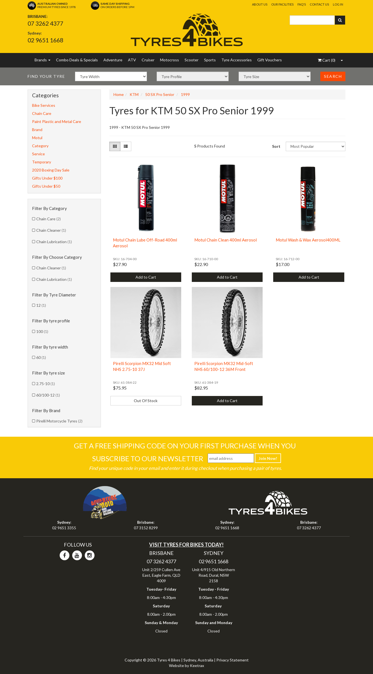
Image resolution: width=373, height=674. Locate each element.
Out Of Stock (146, 400)
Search (333, 76)
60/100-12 (48, 395)
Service (38, 153)
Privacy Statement (232, 660)
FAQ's (301, 4)
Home (118, 94)
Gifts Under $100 (47, 178)
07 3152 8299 (146, 527)
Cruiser (148, 59)
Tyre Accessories (236, 59)
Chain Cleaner (51, 230)
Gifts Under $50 (46, 186)
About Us (259, 4)
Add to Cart (145, 277)
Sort (276, 146)
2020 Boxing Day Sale (50, 170)
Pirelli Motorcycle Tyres (59, 421)
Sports (210, 59)
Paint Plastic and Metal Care (56, 121)
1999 (185, 94)
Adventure (112, 59)
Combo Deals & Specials (77, 59)
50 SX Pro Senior (159, 94)
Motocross (169, 59)
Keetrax (197, 665)
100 (42, 331)
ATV (132, 59)
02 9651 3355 (64, 527)
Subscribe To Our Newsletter (147, 458)
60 (41, 357)
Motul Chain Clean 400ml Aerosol (225, 239)
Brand (37, 129)
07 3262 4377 (45, 23)
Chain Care (41, 113)
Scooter (191, 59)
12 (41, 305)
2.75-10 (45, 383)
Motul (37, 137)
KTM (134, 94)
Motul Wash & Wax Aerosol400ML (308, 239)
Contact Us (319, 4)
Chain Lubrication (54, 241)
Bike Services (43, 105)
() (326, 60)
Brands (42, 59)
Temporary (41, 162)
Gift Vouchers (269, 59)
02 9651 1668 (45, 40)
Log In (338, 4)
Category (40, 145)
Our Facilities (282, 4)
